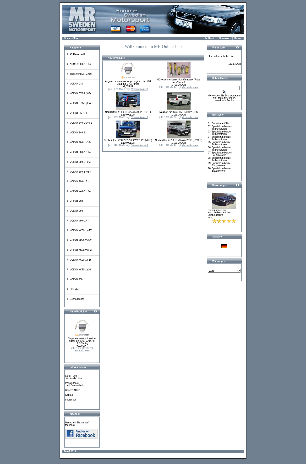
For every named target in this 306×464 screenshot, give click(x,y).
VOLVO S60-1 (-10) (78, 142)
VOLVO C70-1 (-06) (78, 93)
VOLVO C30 (74, 83)
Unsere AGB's (72, 390)
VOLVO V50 (74, 201)
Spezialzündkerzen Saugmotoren (222, 153)
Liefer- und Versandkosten (73, 377)
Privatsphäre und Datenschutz (74, 384)
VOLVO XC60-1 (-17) (79, 230)
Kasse (237, 38)
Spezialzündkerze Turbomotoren (221, 132)
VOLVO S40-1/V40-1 (79, 122)
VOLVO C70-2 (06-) (78, 103)
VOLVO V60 (74, 211)
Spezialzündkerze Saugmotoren (221, 164)
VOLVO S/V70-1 (76, 113)
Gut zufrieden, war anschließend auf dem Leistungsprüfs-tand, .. (219, 214)
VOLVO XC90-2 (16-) (79, 269)
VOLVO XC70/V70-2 (79, 240)
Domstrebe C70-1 (221, 123)
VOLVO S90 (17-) (77, 181)
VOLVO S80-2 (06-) (78, 171)
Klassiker (73, 289)
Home (67, 38)
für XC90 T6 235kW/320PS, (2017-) (178, 140)
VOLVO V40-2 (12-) (78, 191)
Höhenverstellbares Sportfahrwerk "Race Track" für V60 (178, 81)
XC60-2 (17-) (78, 64)
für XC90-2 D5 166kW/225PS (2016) (128, 140)
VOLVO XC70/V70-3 (79, 250)
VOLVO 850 (74, 279)
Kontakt (69, 395)
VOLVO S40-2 (75, 132)
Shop (76, 38)
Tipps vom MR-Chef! (79, 74)
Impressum (71, 399)
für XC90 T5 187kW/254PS (178, 112)
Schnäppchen (75, 299)
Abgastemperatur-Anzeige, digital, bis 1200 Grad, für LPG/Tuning (82, 341)
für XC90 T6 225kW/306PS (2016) (128, 112)
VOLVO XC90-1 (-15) (79, 259)
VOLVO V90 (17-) (77, 220)
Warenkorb (225, 38)
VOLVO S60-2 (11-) (78, 152)
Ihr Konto (210, 38)
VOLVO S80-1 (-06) (78, 162)
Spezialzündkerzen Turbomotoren (222, 127)
